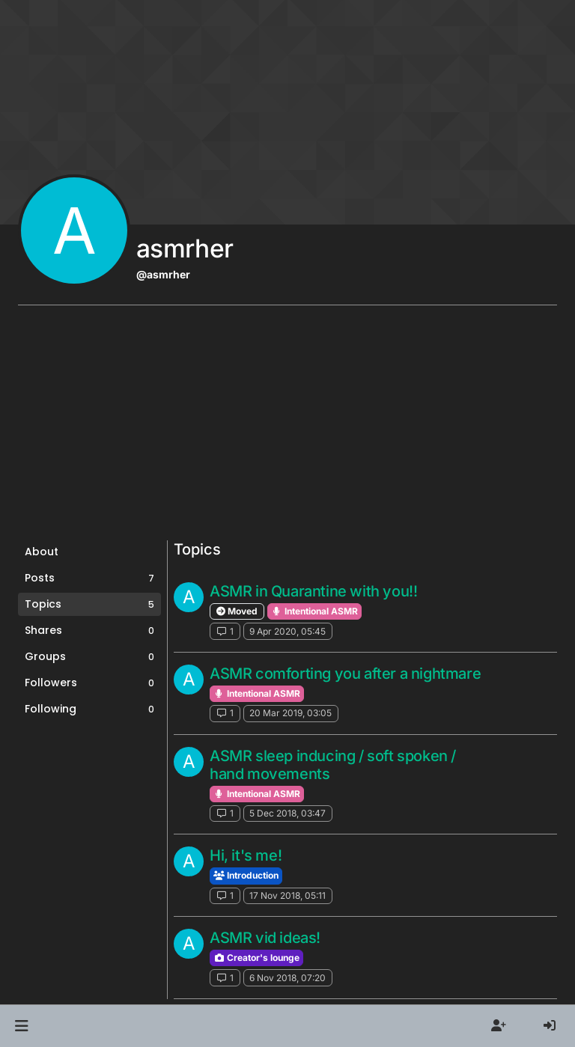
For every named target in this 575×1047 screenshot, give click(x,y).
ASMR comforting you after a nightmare (345, 674)
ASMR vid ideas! (265, 938)
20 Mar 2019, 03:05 (290, 712)
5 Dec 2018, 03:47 (287, 813)
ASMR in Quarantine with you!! (313, 591)
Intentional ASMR (314, 611)
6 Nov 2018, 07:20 (287, 977)
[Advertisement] (287, 428)
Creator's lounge (256, 957)
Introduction (246, 875)
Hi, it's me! (246, 855)
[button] (21, 1026)
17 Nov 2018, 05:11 (287, 895)
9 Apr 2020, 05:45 (287, 631)
